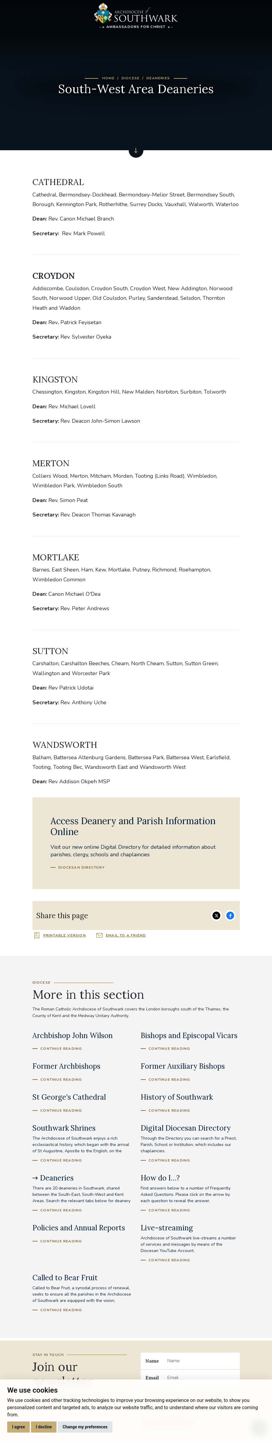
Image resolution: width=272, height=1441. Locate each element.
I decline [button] (44, 1426)
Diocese (130, 78)
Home (108, 78)
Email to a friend (126, 935)
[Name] (201, 1361)
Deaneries (158, 78)
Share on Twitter (216, 915)
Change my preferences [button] (85, 1426)
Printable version (64, 935)
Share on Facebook (230, 915)
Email (152, 1378)
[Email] (201, 1378)
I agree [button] (18, 1426)
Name (152, 1361)
